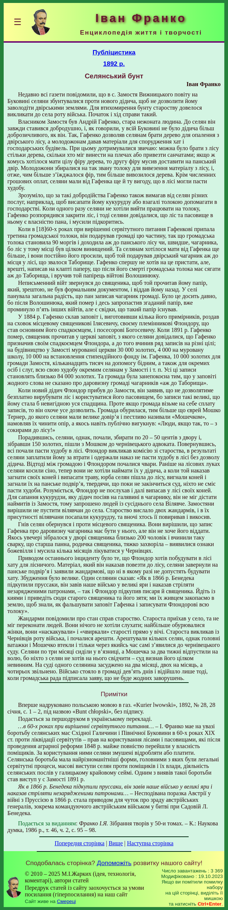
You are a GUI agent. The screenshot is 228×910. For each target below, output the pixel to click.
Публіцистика (114, 52)
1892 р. (114, 63)
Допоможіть (114, 863)
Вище (115, 843)
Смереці (66, 901)
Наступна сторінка (150, 843)
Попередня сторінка (79, 843)
